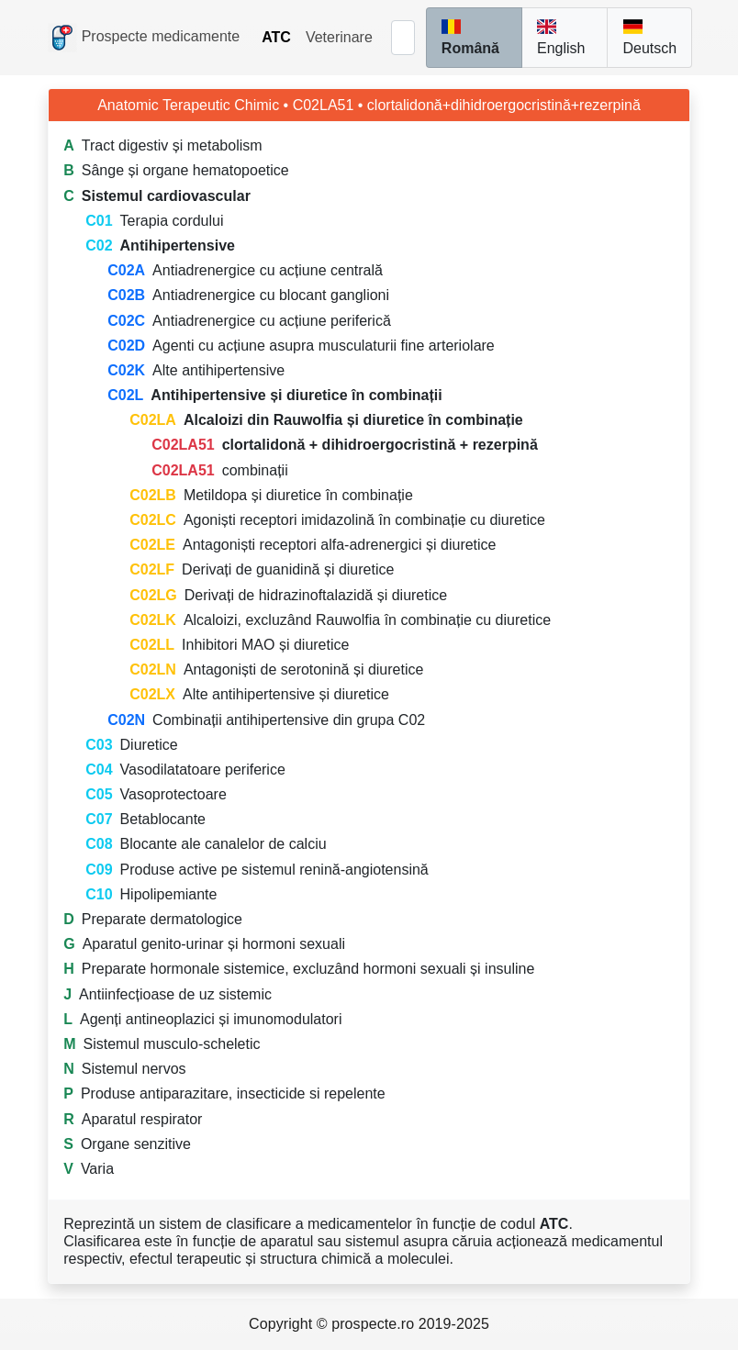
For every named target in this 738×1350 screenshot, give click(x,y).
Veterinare (339, 37)
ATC (276, 37)
